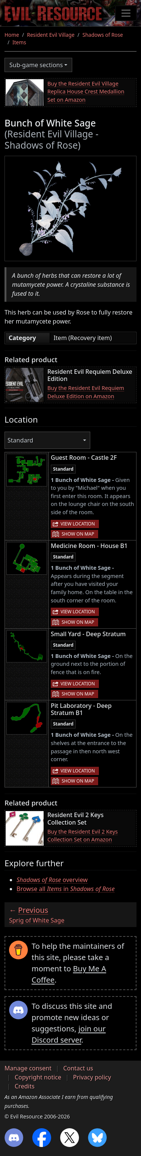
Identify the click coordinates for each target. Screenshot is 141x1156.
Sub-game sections (36, 65)
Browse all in (66, 889)
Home (12, 34)
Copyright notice (38, 1077)
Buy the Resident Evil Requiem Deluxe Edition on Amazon (85, 392)
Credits (25, 1086)
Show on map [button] (78, 534)
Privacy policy (92, 1077)
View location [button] (78, 524)
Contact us (78, 1068)
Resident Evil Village (50, 34)
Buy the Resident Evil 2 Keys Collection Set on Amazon (82, 835)
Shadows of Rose (102, 34)
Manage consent (28, 1068)
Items (19, 42)
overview (52, 880)
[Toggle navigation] (125, 13)
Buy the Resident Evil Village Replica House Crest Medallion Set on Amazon (85, 91)
